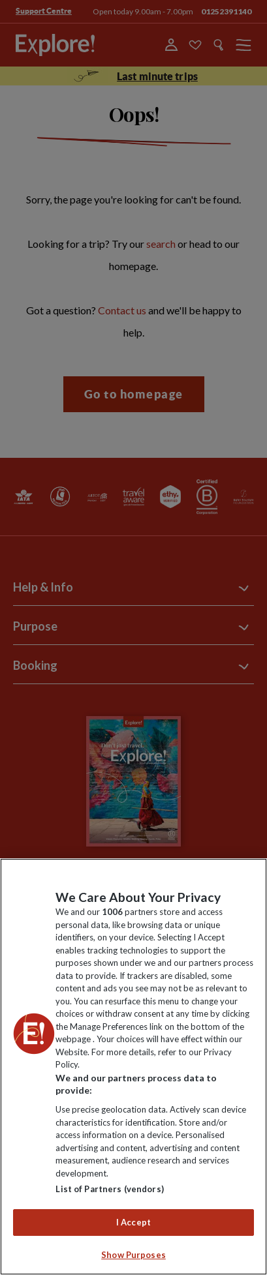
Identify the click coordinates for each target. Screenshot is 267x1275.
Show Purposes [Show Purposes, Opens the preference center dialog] (133, 1255)
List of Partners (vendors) (109, 1189)
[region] (133, 1066)
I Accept (133, 1222)
